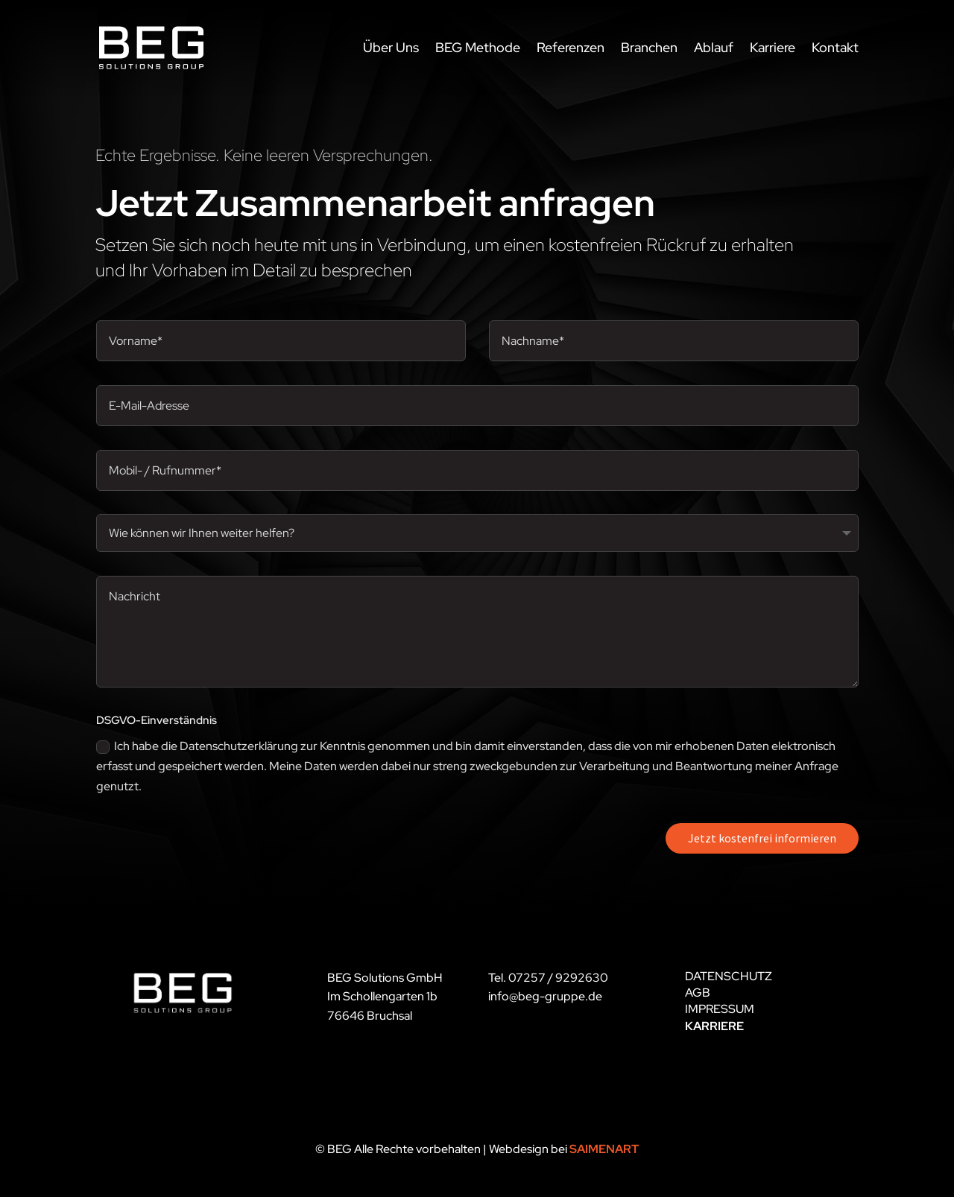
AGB (697, 992)
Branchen (649, 47)
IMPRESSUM (719, 1009)
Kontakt (835, 47)
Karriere (772, 47)
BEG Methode (477, 47)
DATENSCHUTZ (728, 976)
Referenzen (570, 47)
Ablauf (713, 47)
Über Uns (391, 47)
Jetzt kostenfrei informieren (762, 838)
